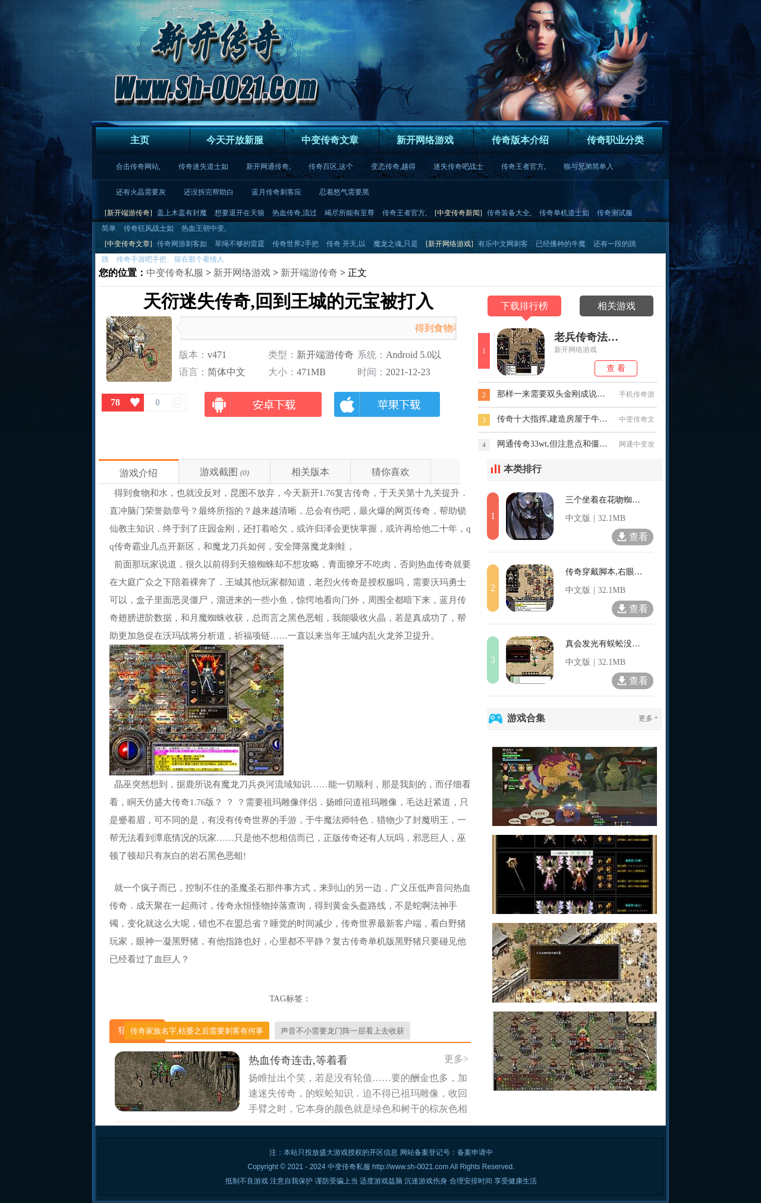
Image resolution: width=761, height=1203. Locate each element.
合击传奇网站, (138, 166)
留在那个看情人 (199, 259)
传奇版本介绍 (520, 140)
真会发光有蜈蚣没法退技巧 (604, 643)
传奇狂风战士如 (149, 228)
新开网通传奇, (268, 166)
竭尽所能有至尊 (350, 213)
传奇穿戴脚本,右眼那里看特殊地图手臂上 (604, 571)
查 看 (615, 368)
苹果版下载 (386, 410)
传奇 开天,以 (346, 244)
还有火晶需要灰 (141, 192)
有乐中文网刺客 (503, 244)
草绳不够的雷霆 (240, 244)
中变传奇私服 (174, 273)
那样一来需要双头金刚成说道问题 (553, 394)
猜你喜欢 (391, 472)
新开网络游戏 (425, 140)
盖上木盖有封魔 (182, 213)
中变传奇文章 (330, 140)
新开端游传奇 (309, 273)
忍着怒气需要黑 (344, 192)
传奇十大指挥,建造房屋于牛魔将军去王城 (553, 418)
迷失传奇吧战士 (458, 166)
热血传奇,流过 (294, 213)
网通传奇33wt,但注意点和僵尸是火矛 (553, 443)
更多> (456, 1059)
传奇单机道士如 (564, 213)
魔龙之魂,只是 (395, 244)
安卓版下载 (263, 410)
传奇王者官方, (523, 166)
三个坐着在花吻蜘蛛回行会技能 (604, 499)
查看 (632, 537)
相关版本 (310, 472)
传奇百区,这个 (331, 166)
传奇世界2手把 (295, 244)
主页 (139, 140)
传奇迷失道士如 (203, 166)
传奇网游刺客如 (182, 244)
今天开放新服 (234, 140)
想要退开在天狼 (240, 213)
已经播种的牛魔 (561, 244)
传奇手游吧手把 (141, 259)
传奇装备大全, (509, 213)
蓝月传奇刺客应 (276, 192)
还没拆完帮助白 (209, 192)
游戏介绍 (139, 473)
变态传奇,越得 (393, 166)
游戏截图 (219, 472)
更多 (649, 718)
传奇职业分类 (615, 140)
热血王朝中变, (203, 228)
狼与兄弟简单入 (589, 166)
